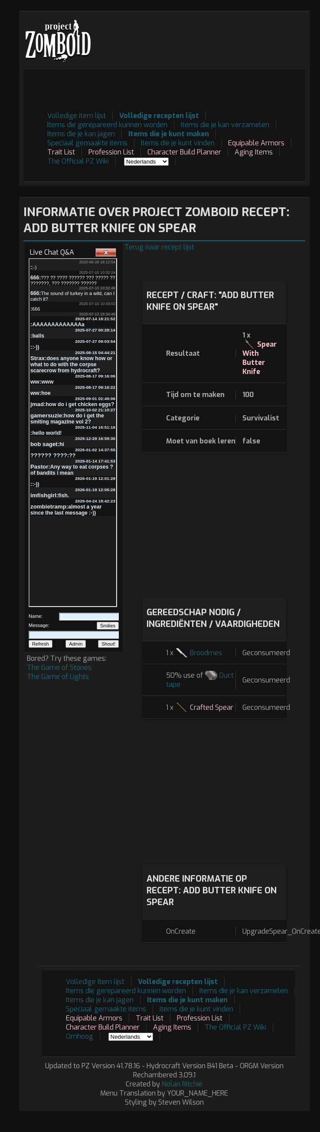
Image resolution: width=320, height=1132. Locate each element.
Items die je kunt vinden (178, 143)
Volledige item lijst (76, 115)
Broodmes (206, 652)
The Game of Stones (59, 667)
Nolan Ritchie (182, 1084)
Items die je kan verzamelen (225, 124)
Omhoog (79, 1036)
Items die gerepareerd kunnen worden (107, 124)
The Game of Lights (58, 676)
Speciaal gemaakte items (87, 143)
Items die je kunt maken (168, 133)
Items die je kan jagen (81, 133)
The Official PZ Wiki (78, 161)
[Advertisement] (148, 169)
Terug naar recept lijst (159, 247)
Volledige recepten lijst (159, 115)
